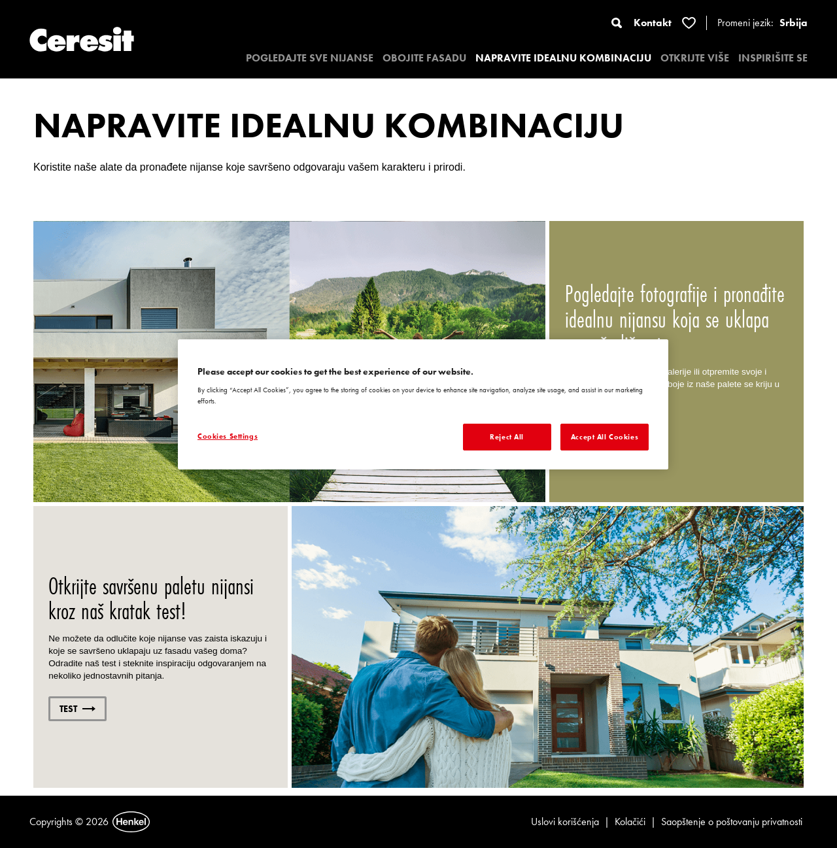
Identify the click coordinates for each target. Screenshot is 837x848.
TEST (77, 709)
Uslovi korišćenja (565, 821)
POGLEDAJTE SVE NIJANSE (309, 58)
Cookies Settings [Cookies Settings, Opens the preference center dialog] (227, 436)
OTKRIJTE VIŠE (694, 58)
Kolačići (630, 821)
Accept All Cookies (604, 436)
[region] (423, 404)
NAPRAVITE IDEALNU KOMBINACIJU (563, 58)
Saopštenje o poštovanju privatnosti (731, 821)
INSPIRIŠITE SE (773, 58)
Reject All (507, 436)
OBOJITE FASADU (424, 58)
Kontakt (653, 22)
